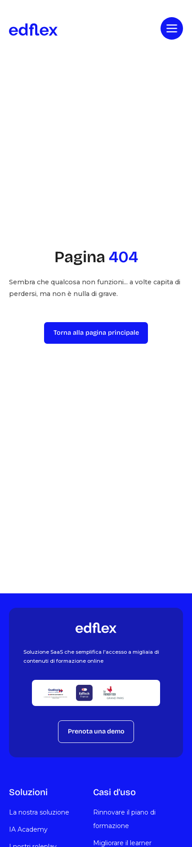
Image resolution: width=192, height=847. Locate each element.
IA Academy (28, 829)
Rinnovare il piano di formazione (124, 819)
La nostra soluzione (39, 812)
